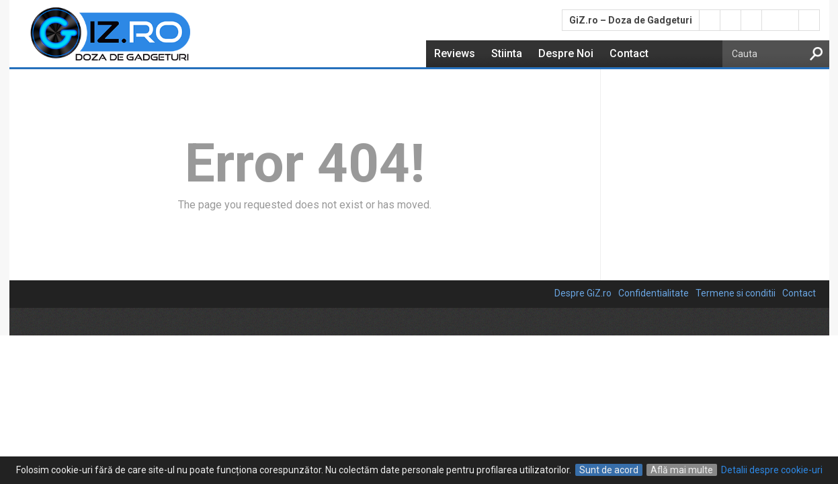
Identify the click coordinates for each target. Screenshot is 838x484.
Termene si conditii (736, 293)
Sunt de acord (608, 470)
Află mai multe (682, 470)
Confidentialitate (653, 293)
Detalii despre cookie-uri (772, 470)
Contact (629, 53)
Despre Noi (565, 53)
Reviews (454, 53)
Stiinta (506, 53)
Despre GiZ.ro (583, 293)
